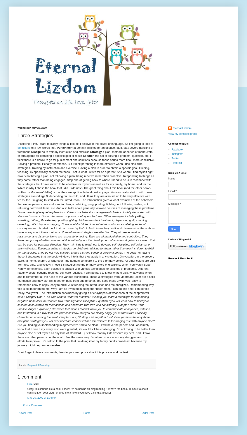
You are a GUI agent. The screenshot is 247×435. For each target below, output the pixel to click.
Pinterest (177, 162)
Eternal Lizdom (182, 128)
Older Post (148, 413)
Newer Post (25, 413)
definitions (23, 147)
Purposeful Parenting (39, 365)
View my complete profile (182, 133)
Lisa (30, 384)
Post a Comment (32, 405)
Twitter (175, 158)
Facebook (177, 149)
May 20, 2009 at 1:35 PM (41, 397)
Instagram (177, 153)
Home (86, 413)
